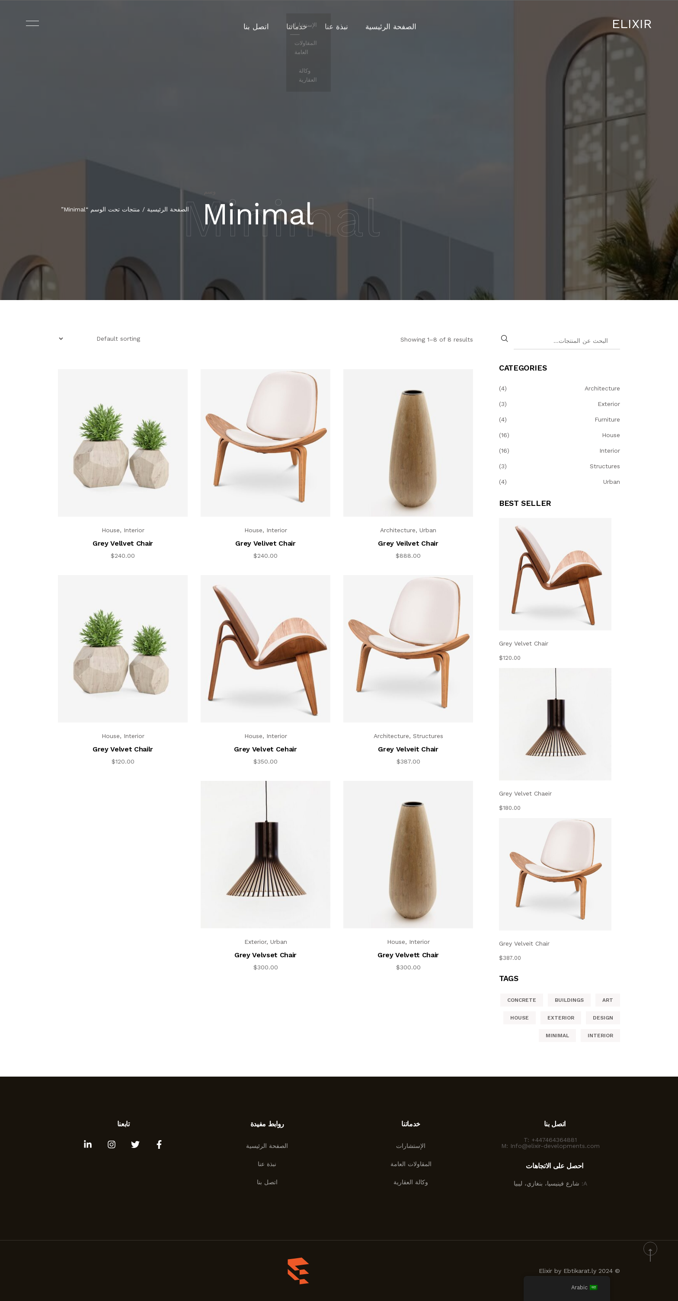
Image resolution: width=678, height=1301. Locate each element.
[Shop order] (100, 338)
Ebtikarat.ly (579, 1270)
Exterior (255, 941)
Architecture (398, 530)
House (253, 530)
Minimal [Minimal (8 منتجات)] (557, 1035)
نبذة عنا (336, 24)
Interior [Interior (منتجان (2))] (600, 1035)
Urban (427, 530)
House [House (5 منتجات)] (519, 1018)
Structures (428, 735)
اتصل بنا (265, 24)
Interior (276, 530)
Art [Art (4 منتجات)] (607, 1000)
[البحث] (505, 338)
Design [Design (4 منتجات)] (603, 1018)
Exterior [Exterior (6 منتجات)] (560, 1018)
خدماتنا (301, 24)
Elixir (632, 23)
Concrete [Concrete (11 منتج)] (521, 1000)
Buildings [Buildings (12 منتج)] (569, 1000)
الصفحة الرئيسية (384, 24)
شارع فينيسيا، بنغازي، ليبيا (548, 1183)
